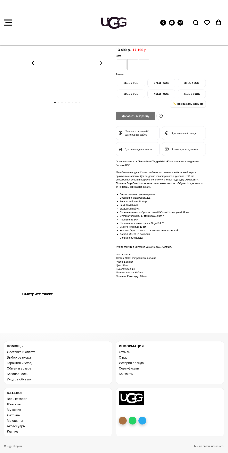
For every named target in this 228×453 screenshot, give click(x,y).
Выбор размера (19, 357)
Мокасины (15, 421)
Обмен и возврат (20, 368)
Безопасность (17, 374)
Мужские (14, 410)
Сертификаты (129, 368)
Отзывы (125, 352)
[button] (196, 22)
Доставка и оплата (21, 352)
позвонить (217, 446)
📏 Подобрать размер (188, 103)
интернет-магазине (145, 247)
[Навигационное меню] (8, 23)
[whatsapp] (172, 24)
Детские (13, 415)
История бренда (131, 363)
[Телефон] (163, 24)
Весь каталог (17, 399)
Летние (12, 431)
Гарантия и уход (19, 363)
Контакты (126, 374)
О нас (123, 357)
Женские (13, 404)
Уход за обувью (19, 379)
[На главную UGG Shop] (131, 398)
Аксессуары (16, 426)
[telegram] (180, 24)
